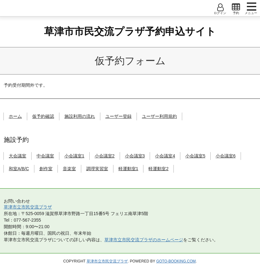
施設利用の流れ (79, 116)
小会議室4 (165, 155)
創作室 (45, 168)
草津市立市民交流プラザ (28, 206)
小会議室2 (105, 155)
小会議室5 (195, 155)
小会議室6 (226, 155)
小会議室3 (135, 155)
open (236, 7)
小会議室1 (74, 155)
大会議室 (17, 155)
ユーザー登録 (118, 116)
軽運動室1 (128, 168)
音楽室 (69, 168)
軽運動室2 (158, 168)
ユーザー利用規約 (159, 116)
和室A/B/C (19, 168)
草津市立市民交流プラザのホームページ (143, 239)
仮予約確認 (43, 116)
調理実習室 (97, 168)
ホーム (15, 116)
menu (251, 6)
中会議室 (45, 155)
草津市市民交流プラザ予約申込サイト (130, 31)
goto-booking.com (176, 261)
